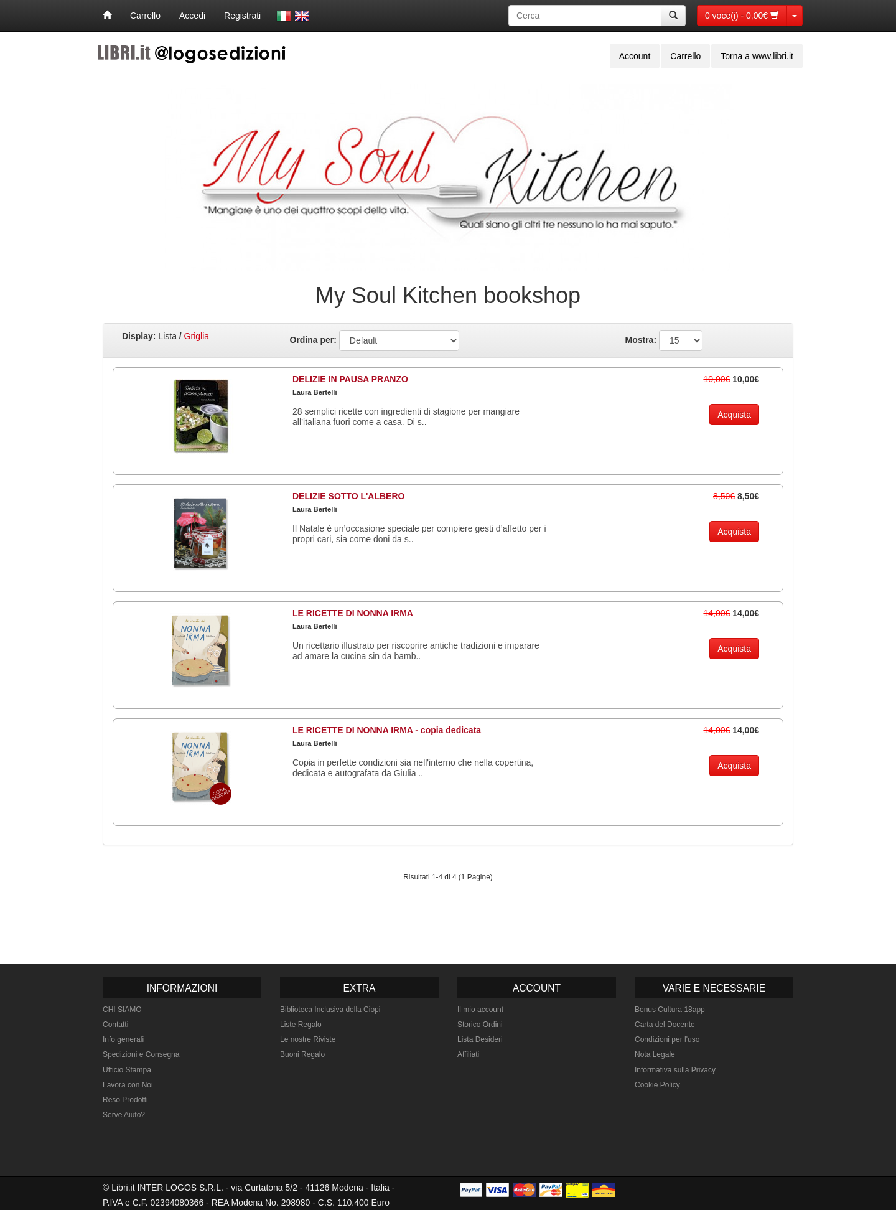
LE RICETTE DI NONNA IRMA (352, 613)
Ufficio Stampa (127, 1070)
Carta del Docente (665, 1024)
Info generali (123, 1039)
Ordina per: (313, 340)
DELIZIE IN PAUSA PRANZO (350, 379)
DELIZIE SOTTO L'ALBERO (348, 496)
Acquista (734, 415)
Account (635, 56)
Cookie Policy (657, 1085)
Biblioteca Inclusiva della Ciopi (330, 1009)
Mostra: (641, 340)
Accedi (192, 16)
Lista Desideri (480, 1039)
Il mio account (480, 1009)
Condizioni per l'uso (667, 1039)
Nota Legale (655, 1054)
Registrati (242, 16)
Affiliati (468, 1054)
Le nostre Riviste (307, 1039)
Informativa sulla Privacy (675, 1070)
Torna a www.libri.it (757, 56)
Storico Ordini (480, 1024)
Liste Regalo (301, 1024)
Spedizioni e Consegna (141, 1054)
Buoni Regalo (302, 1054)
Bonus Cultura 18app (670, 1009)
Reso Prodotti (125, 1099)
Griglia (196, 336)
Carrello (145, 16)
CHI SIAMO (122, 1009)
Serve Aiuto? (124, 1114)
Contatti (115, 1024)
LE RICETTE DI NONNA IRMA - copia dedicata (386, 730)
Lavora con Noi (128, 1085)
